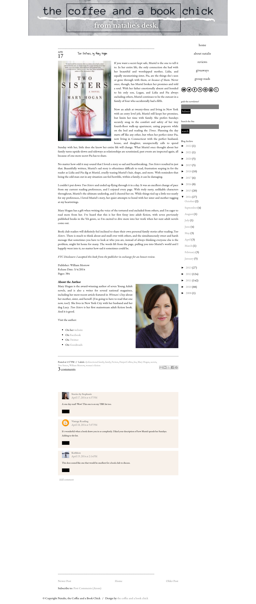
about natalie (202, 53)
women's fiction (93, 365)
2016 (189, 184)
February (190, 252)
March (189, 245)
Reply (65, 411)
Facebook (75, 335)
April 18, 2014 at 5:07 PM (85, 425)
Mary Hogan (143, 362)
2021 (189, 152)
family (108, 362)
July (187, 220)
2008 (189, 293)
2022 (189, 146)
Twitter (74, 340)
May (188, 233)
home (202, 45)
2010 (189, 287)
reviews (202, 62)
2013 (189, 267)
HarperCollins (126, 362)
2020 (189, 158)
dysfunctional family (94, 362)
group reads (202, 79)
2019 (189, 165)
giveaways (202, 70)
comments (67, 369)
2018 (189, 171)
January (189, 258)
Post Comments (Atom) (87, 588)
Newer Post (64, 581)
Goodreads (76, 345)
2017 (189, 177)
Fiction (115, 362)
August (189, 214)
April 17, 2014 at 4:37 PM (85, 397)
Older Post (172, 581)
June (188, 226)
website (78, 330)
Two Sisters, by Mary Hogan (92, 53)
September (191, 207)
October (190, 201)
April (188, 239)
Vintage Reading (80, 421)
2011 (189, 280)
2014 (189, 197)
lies (135, 362)
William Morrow (77, 365)
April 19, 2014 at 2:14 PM (85, 456)
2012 (189, 274)
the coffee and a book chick (132, 598)
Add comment (66, 479)
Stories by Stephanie (82, 394)
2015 (189, 190)
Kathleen (76, 452)
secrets (153, 362)
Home (118, 581)
